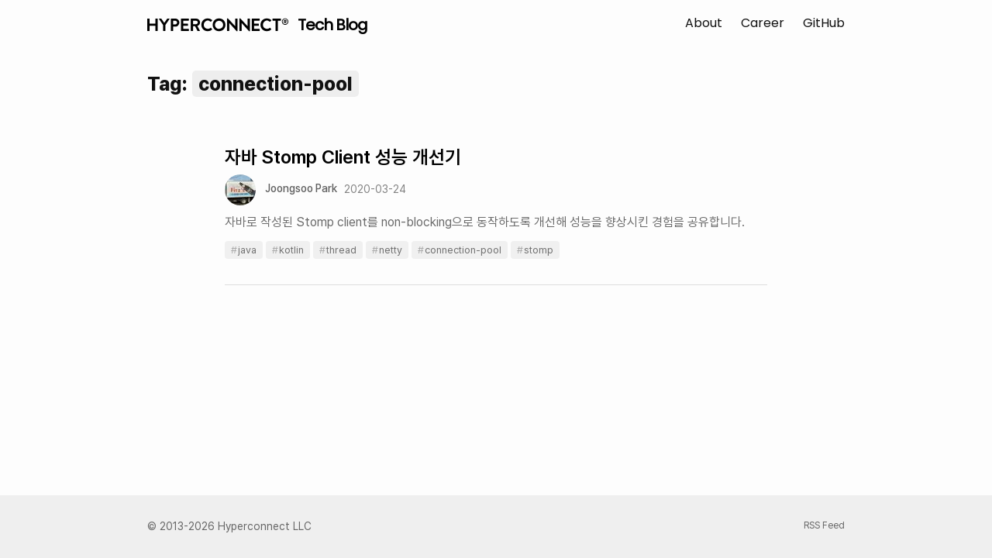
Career (762, 23)
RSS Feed (824, 525)
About (703, 23)
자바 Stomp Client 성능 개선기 (343, 157)
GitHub (824, 23)
